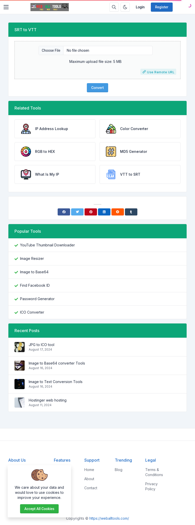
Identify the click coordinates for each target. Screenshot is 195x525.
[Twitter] (77, 211)
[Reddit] (117, 211)
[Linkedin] (104, 211)
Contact (90, 488)
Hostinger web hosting (48, 400)
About (89, 479)
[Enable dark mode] (125, 7)
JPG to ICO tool (41, 344)
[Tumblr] (131, 211)
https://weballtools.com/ (109, 518)
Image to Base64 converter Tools (57, 363)
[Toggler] (6, 7)
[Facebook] (64, 211)
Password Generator (37, 299)
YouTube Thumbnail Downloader (47, 245)
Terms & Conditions (154, 472)
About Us (17, 460)
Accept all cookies (39, 509)
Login (140, 7)
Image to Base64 (34, 272)
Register (161, 7)
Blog (118, 469)
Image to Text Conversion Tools (56, 381)
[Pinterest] (91, 211)
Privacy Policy (151, 486)
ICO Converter (32, 312)
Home (89, 469)
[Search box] (114, 7)
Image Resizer (32, 258)
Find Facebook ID (35, 285)
